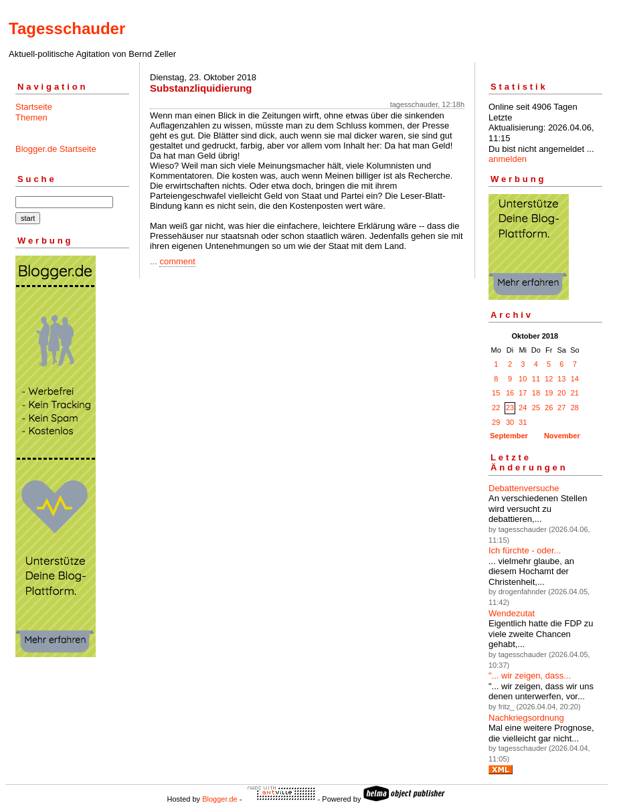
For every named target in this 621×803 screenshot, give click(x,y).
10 (523, 379)
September (509, 436)
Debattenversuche (524, 488)
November (562, 436)
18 (536, 393)
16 (510, 393)
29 (496, 422)
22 (496, 408)
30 (510, 422)
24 (523, 408)
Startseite (33, 107)
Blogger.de (220, 799)
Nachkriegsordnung (526, 718)
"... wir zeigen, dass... (530, 676)
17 (523, 393)
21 (575, 393)
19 (549, 393)
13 (561, 379)
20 (561, 393)
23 (510, 408)
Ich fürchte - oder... (525, 550)
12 (549, 379)
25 (536, 408)
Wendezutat (512, 613)
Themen (31, 117)
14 (575, 379)
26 (549, 408)
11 (536, 379)
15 (496, 393)
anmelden (508, 159)
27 (561, 408)
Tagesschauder (67, 28)
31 (523, 422)
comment (177, 261)
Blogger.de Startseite (55, 149)
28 (575, 408)
